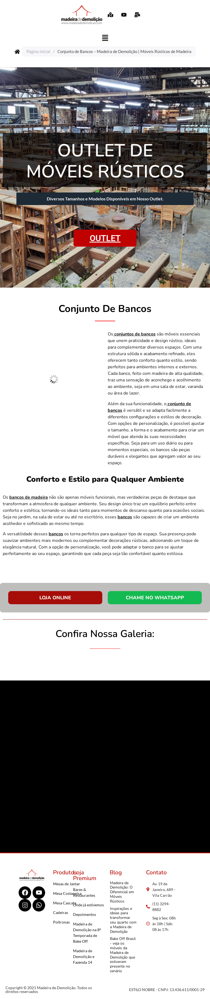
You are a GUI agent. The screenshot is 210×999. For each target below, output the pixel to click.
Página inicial (38, 51)
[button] (105, 38)
